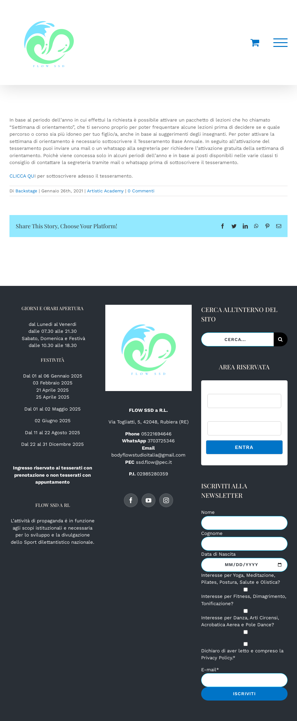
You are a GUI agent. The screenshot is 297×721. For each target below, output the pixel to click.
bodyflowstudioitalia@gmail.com (148, 455)
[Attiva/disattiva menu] (280, 42)
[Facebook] (131, 500)
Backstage (26, 190)
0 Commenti (141, 190)
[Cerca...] (237, 339)
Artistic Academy (105, 190)
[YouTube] (148, 500)
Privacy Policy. (217, 658)
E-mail (210, 670)
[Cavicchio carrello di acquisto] (254, 42)
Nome (208, 512)
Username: (218, 390)
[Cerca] (281, 339)
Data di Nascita (218, 554)
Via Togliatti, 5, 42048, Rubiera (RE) (148, 422)
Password (217, 417)
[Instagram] (166, 500)
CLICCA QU (21, 176)
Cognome (212, 533)
